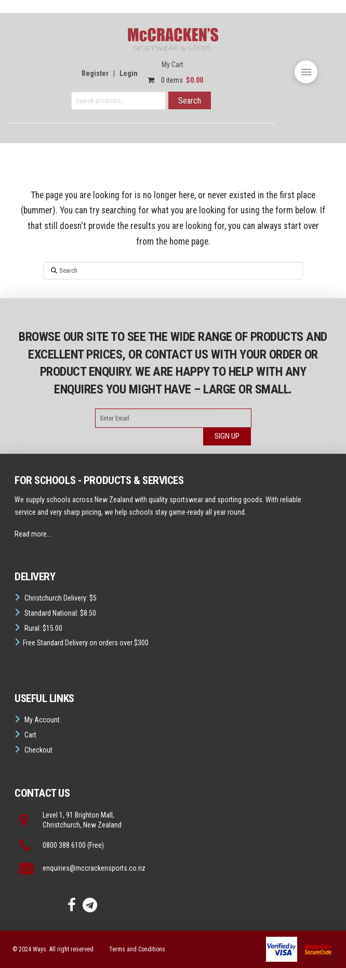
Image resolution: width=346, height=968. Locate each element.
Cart (30, 735)
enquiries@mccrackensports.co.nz (94, 868)
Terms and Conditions (137, 949)
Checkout (38, 750)
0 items (172, 80)
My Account (42, 720)
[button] (306, 71)
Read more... (33, 534)
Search (189, 101)
